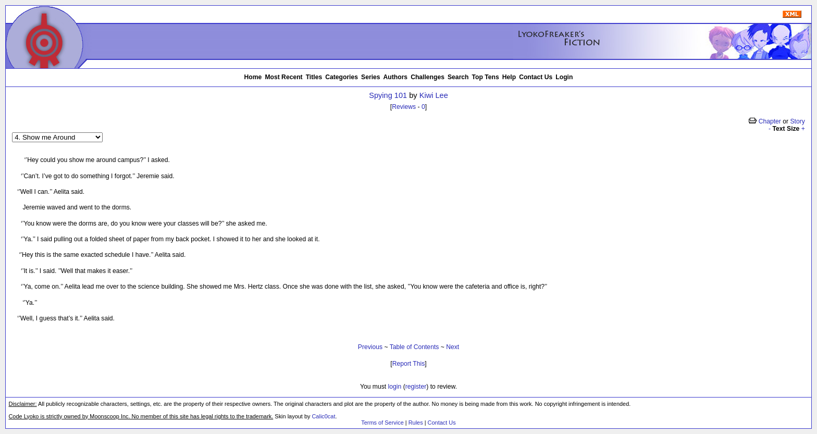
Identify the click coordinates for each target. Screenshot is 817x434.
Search (458, 77)
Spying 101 (388, 95)
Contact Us (535, 77)
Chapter (770, 121)
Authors (395, 77)
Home (253, 77)
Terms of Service (382, 422)
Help (509, 77)
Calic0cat (323, 416)
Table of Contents (414, 347)
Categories (341, 77)
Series (370, 77)
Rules (415, 422)
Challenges (427, 77)
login (395, 386)
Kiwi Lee (433, 95)
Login (564, 77)
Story (797, 121)
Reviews (404, 106)
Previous (370, 347)
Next (452, 347)
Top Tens (485, 77)
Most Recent (283, 77)
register (416, 386)
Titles (314, 77)
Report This (408, 363)
